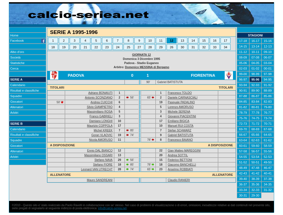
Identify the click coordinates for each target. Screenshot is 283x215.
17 (225, 40)
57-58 (243, 151)
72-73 (243, 123)
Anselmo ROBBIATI (180, 169)
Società (15, 57)
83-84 (255, 101)
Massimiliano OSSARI (98, 155)
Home (14, 35)
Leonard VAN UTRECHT (96, 169)
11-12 (243, 52)
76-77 (268, 112)
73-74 (268, 118)
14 (193, 40)
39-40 (243, 179)
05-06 (243, 63)
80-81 (255, 107)
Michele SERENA (179, 111)
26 (171, 47)
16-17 (255, 41)
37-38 (268, 179)
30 (182, 47)
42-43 (243, 173)
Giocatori (16, 101)
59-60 (255, 145)
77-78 (255, 112)
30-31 (243, 195)
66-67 (243, 134)
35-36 (255, 184)
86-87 (255, 96)
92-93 (255, 85)
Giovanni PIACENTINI (182, 116)
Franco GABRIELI (101, 116)
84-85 (243, 101)
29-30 (255, 195)
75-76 (243, 118)
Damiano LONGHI (100, 121)
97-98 (268, 74)
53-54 (255, 156)
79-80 (268, 107)
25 (128, 47)
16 (214, 40)
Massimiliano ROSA (99, 111)
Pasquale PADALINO (181, 102)
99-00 (243, 74)
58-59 (268, 145)
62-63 (255, 140)
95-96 (255, 79)
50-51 (255, 162)
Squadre (16, 96)
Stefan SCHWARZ (179, 130)
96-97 (243, 79)
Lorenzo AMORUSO (181, 106)
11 (161, 40)
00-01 (268, 68)
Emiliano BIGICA (178, 121)
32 (204, 47)
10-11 (255, 52)
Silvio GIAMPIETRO (99, 106)
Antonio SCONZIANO (98, 97)
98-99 (255, 74)
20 (74, 47)
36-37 (243, 184)
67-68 (268, 129)
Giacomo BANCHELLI (182, 164)
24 (117, 47)
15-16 (268, 41)
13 (182, 40)
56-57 (255, 151)
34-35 (268, 184)
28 (150, 47)
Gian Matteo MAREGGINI (184, 150)
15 (204, 40)
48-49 (243, 167)
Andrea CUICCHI (102, 102)
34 (225, 47)
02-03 (243, 68)
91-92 (268, 85)
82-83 (268, 101)
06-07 (268, 57)
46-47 (268, 167)
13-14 (255, 46)
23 (107, 47)
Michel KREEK (103, 130)
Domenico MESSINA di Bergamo (147, 67)
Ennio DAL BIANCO (99, 150)
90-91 (243, 90)
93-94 (243, 85)
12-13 (268, 46)
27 (139, 47)
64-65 (268, 134)
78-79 (243, 112)
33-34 (243, 190)
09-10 (268, 52)
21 (85, 47)
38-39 (255, 179)
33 (214, 47)
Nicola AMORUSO (100, 139)
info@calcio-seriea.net (112, 208)
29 (161, 47)
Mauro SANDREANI (99, 180)
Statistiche (17, 63)
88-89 (268, 90)
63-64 (243, 140)
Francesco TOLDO (180, 92)
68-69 (255, 129)
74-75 (255, 118)
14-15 (243, 46)
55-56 (268, 151)
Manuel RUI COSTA (180, 125)
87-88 (243, 96)
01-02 (255, 68)
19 (63, 47)
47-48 (255, 167)
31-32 (268, 190)
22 (96, 47)
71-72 (255, 123)
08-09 (243, 57)
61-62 (268, 140)
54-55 (243, 156)
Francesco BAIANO (180, 139)
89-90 (255, 90)
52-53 (268, 156)
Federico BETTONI (180, 159)
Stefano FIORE (102, 164)
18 (53, 47)
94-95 (268, 79)
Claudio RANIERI (179, 180)
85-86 (268, 96)
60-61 (243, 145)
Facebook (27, 40)
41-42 (255, 173)
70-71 (268, 123)
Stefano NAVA (103, 159)
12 (171, 40)
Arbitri (14, 112)
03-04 (268, 63)
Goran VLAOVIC (101, 135)
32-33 (255, 190)
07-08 (255, 57)
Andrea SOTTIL (178, 155)
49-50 (268, 162)
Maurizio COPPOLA (99, 125)
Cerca (14, 68)
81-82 (243, 107)
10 (150, 40)
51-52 (243, 162)
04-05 (255, 63)
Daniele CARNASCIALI (182, 97)
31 (193, 47)
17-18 (243, 41)
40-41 (268, 173)
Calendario (17, 85)
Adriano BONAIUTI (100, 92)
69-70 (243, 129)
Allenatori (16, 107)
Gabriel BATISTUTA (180, 135)
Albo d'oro (17, 52)
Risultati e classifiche (24, 90)
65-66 (255, 134)
